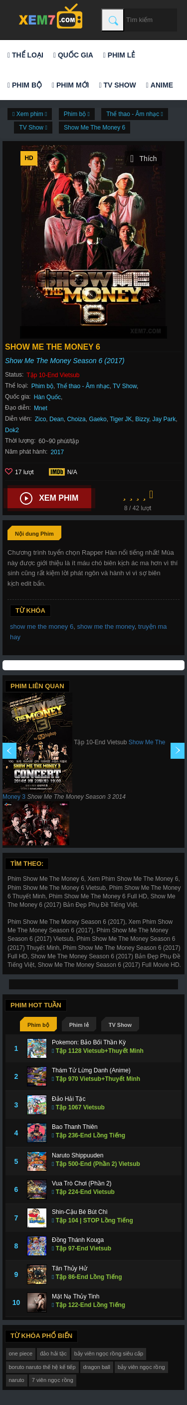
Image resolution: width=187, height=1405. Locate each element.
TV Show (117, 85)
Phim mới (70, 85)
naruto (16, 1380)
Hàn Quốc (47, 397)
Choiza (76, 419)
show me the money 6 (41, 626)
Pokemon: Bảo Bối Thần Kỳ (89, 1042)
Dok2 (12, 430)
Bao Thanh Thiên (75, 1126)
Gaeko (97, 419)
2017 (57, 452)
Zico (40, 419)
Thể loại (25, 55)
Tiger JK (121, 419)
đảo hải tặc (53, 1353)
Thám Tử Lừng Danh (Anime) (91, 1070)
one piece (21, 1353)
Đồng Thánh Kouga (78, 1239)
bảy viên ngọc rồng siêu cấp (109, 1353)
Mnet (40, 408)
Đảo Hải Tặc (68, 1098)
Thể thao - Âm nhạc (83, 386)
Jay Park (164, 419)
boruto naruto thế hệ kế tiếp (42, 1367)
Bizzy (142, 419)
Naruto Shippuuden (77, 1155)
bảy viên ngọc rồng (141, 1367)
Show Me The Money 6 (94, 127)
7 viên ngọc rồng (52, 1380)
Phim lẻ (119, 55)
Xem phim (49, 498)
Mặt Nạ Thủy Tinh (75, 1296)
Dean (56, 419)
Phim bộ (24, 85)
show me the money (105, 626)
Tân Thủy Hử (69, 1268)
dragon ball (96, 1367)
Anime (159, 85)
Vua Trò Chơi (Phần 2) (82, 1183)
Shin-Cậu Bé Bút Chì (80, 1211)
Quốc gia (73, 55)
